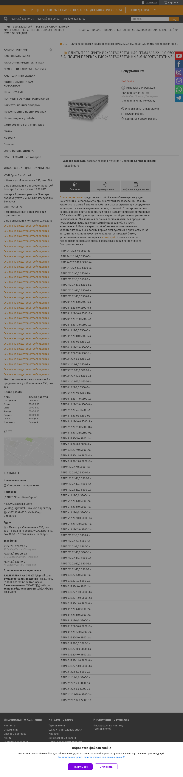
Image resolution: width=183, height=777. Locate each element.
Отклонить (107, 766)
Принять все (80, 766)
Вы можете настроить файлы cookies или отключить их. (90, 758)
